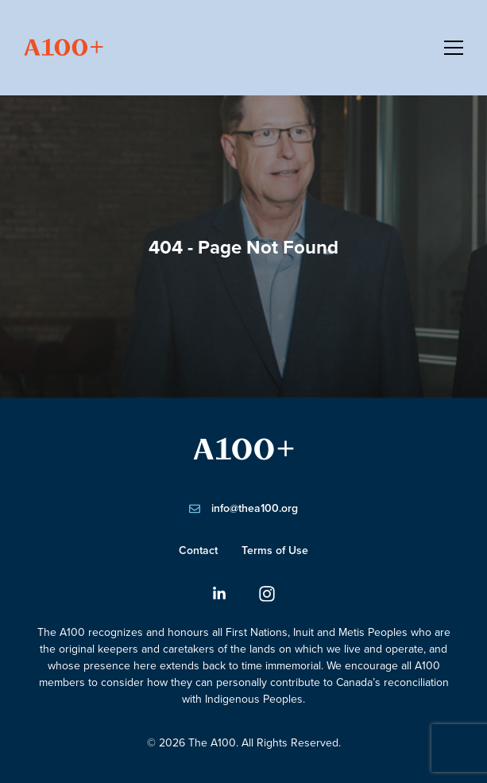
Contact (198, 550)
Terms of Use (275, 550)
